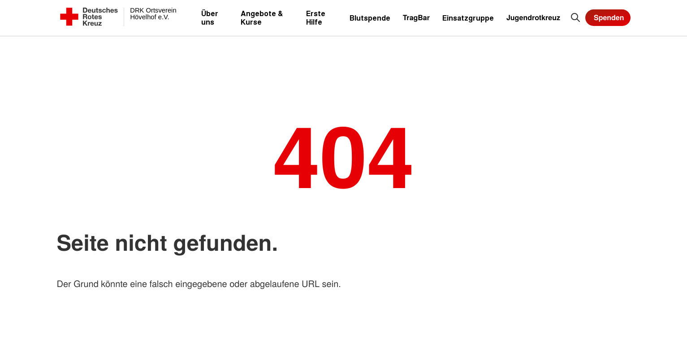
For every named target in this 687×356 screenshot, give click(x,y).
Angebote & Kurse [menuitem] (262, 17)
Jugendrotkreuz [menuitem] (533, 17)
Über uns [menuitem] (209, 17)
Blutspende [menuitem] (370, 18)
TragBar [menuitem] (416, 17)
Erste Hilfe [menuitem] (315, 17)
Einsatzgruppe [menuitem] (468, 18)
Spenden (609, 17)
